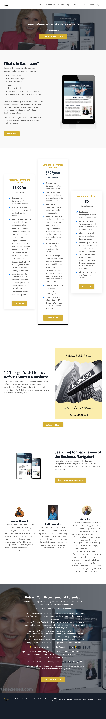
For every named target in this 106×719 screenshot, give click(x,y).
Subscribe (50, 4)
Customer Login (63, 4)
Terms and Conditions (39, 711)
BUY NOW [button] (19, 313)
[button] (53, 692)
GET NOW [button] (86, 294)
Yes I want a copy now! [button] (53, 36)
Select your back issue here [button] (70, 489)
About (75, 4)
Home (41, 4)
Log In (98, 4)
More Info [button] (11, 134)
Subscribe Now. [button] (53, 433)
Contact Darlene (87, 4)
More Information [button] (53, 692)
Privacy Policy (21, 711)
